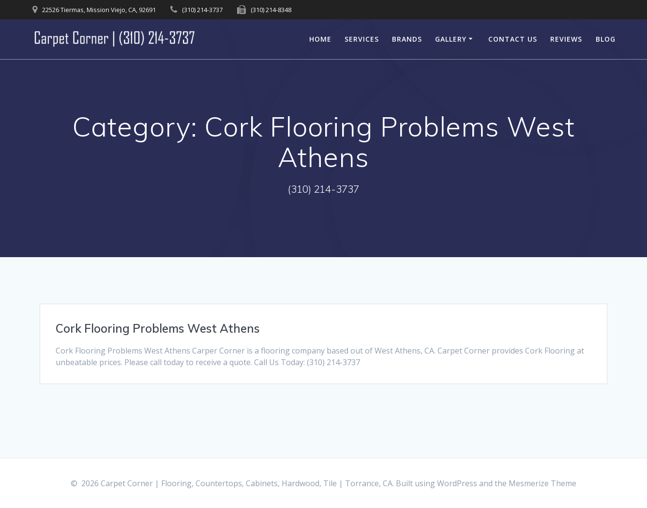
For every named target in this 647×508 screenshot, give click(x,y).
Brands (407, 39)
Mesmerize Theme (542, 483)
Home (320, 39)
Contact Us (512, 39)
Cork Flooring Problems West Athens (158, 328)
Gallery (450, 39)
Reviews (566, 39)
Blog (606, 39)
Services (362, 39)
